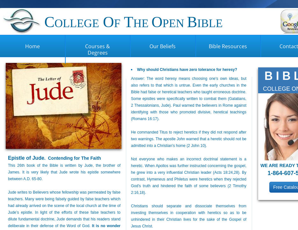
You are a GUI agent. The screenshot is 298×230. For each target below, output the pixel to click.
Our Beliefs (162, 46)
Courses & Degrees (97, 49)
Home (32, 46)
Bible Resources (228, 46)
